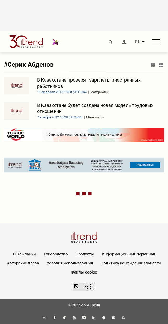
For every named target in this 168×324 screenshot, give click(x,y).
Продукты (85, 254)
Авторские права (23, 263)
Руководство (56, 254)
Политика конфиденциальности (131, 263)
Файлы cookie (84, 272)
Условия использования (70, 263)
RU (137, 42)
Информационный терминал (128, 254)
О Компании (24, 254)
